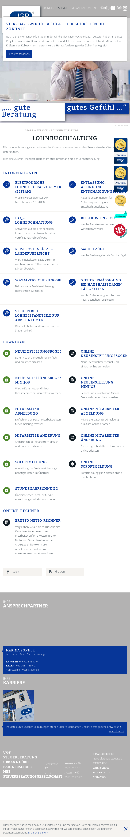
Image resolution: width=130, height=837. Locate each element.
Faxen (10, 666)
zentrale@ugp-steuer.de (108, 758)
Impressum (100, 763)
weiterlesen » (116, 731)
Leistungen (46, 8)
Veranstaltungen (84, 8)
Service (63, 8)
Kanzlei (30, 8)
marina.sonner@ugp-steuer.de (22, 669)
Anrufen (12, 662)
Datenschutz (101, 768)
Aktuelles (106, 8)
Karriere (122, 8)
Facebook (99, 773)
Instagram (99, 777)
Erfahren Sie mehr (38, 832)
